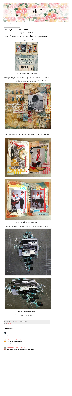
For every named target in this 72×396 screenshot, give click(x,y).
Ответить (9, 335)
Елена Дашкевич (10, 347)
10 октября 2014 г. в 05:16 (20, 347)
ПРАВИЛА (15, 23)
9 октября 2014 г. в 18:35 (16, 339)
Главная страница (7, 23)
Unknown (9, 339)
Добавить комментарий (9, 353)
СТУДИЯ (26, 23)
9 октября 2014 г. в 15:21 (14, 332)
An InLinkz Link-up (8, 318)
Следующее (6, 387)
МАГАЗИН (21, 23)
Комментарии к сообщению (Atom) (17, 389)
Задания (9, 323)
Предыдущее (46, 387)
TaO (8, 332)
